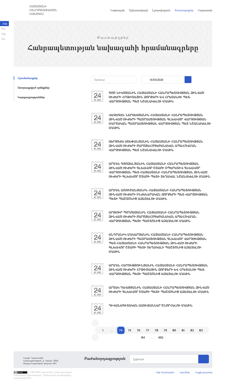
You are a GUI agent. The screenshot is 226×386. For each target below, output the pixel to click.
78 (156, 330)
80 (174, 330)
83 (201, 330)
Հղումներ (184, 372)
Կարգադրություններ (31, 97)
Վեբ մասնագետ (165, 372)
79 (165, 330)
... (146, 79)
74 (120, 330)
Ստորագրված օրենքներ (33, 87)
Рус (4, 28)
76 (138, 330)
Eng (4, 33)
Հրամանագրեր (28, 78)
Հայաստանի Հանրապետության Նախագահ (43, 10)
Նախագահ (117, 10)
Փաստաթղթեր (184, 10)
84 (143, 337)
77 (147, 330)
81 (183, 330)
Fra (3, 38)
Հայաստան (205, 10)
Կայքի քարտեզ (203, 372)
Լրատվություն (161, 10)
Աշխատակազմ (138, 10)
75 (129, 330)
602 (160, 337)
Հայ (5, 23)
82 (192, 330)
